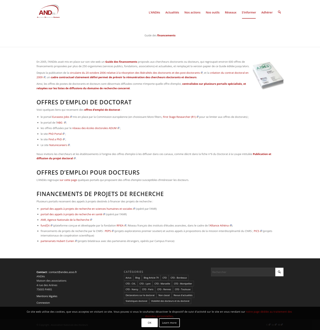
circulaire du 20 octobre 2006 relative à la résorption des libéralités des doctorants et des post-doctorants (136, 73)
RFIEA (121, 225)
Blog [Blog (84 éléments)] (137, 277)
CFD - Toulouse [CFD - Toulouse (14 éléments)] (183, 289)
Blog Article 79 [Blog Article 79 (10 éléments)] (151, 277)
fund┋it (46, 225)
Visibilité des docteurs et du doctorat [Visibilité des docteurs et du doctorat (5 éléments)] (170, 300)
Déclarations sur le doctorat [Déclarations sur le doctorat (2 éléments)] (140, 295)
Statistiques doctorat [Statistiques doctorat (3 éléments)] (136, 300)
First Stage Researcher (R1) (181, 117)
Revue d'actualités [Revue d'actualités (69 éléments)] (183, 295)
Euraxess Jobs (62, 117)
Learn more (169, 322)
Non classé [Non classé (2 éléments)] (164, 295)
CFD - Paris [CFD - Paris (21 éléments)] (147, 289)
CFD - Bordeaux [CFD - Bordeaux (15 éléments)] (179, 277)
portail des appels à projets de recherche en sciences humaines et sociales (88, 209)
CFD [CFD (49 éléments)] (164, 277)
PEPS (109, 231)
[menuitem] (154, 12)
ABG (61, 122)
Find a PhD (57, 139)
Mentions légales (47, 296)
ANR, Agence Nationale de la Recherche (66, 220)
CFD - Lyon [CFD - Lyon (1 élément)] (145, 283)
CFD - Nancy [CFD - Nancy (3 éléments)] (132, 289)
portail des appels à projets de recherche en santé (73, 214)
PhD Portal (57, 134)
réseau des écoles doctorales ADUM (95, 128)
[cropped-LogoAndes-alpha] (48, 12)
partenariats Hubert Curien (59, 241)
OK (149, 322)
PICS (258, 231)
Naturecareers (59, 145)
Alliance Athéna (220, 225)
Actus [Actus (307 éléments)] (128, 277)
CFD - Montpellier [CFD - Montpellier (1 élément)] (183, 283)
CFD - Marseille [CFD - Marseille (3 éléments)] (162, 283)
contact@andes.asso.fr (63, 272)
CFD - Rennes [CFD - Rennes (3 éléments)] (164, 289)
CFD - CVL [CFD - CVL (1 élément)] (131, 283)
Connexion (43, 302)
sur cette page (68, 180)
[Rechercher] (279, 12)
